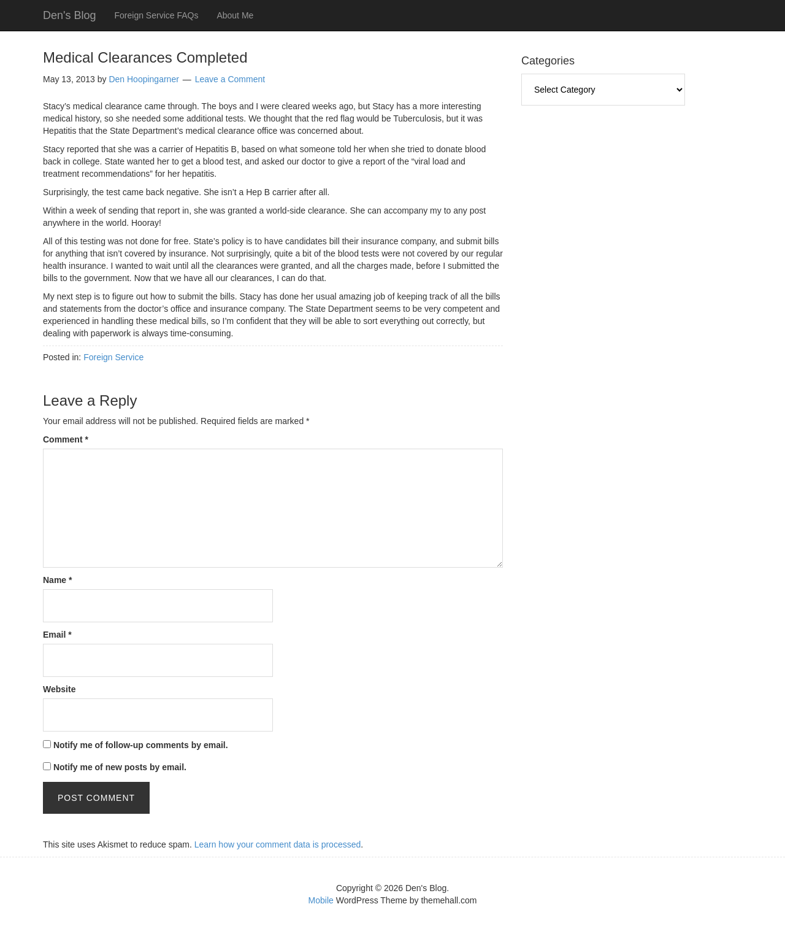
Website (59, 689)
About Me (234, 15)
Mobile (321, 900)
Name (57, 580)
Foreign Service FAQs (156, 15)
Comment (65, 439)
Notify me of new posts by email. (119, 767)
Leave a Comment (230, 79)
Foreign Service (113, 357)
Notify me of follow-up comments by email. (140, 745)
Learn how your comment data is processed (277, 844)
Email (57, 634)
